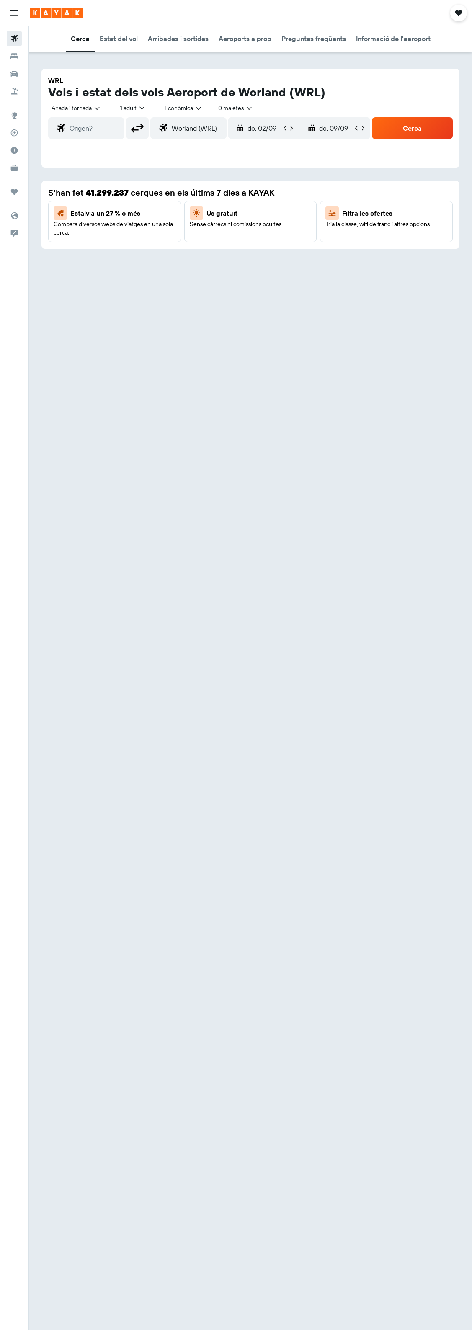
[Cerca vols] (14, 38)
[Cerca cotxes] (14, 73)
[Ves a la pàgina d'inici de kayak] (56, 13)
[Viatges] (14, 191)
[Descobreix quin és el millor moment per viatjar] (14, 150)
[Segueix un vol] (14, 132)
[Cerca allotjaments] (14, 56)
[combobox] (183, 108)
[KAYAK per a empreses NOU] (14, 168)
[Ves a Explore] (14, 115)
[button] (14, 13)
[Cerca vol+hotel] (14, 91)
